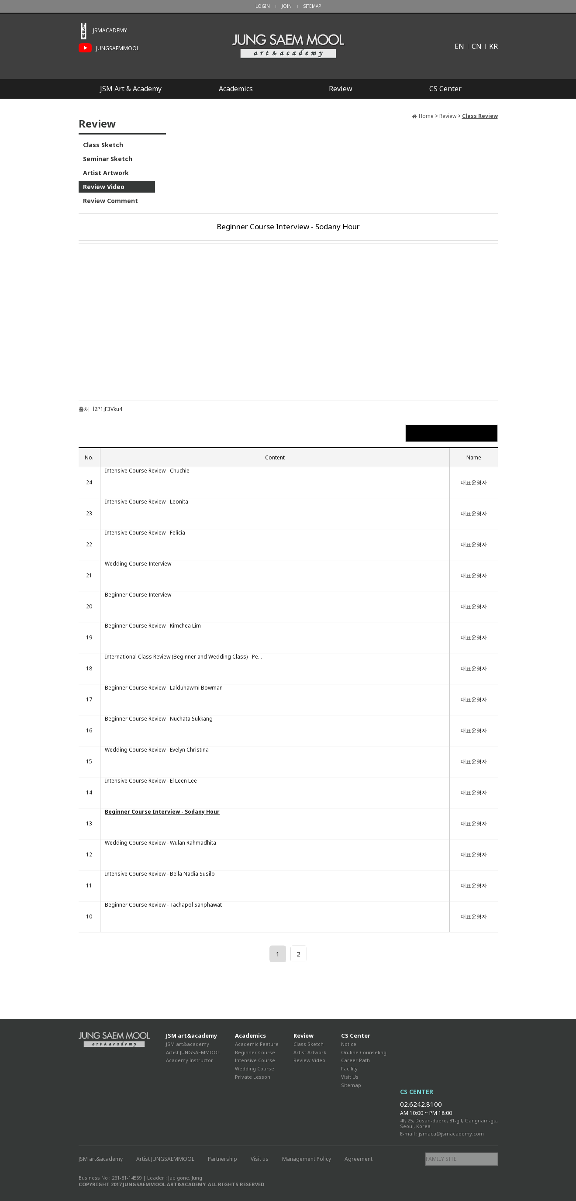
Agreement (359, 1159)
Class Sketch (103, 145)
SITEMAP (312, 6)
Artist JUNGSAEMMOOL (193, 1052)
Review (340, 88)
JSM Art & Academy (131, 88)
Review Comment (110, 201)
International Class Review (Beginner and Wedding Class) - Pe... (183, 656)
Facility (349, 1068)
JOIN (287, 6)
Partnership (222, 1159)
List (451, 433)
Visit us (260, 1159)
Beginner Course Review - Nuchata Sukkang (159, 718)
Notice (348, 1044)
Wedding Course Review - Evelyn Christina (157, 749)
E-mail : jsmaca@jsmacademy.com (442, 1133)
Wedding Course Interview (138, 563)
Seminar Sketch (107, 159)
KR (493, 46)
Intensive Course (255, 1060)
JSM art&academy (191, 1035)
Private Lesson (252, 1076)
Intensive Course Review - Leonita (146, 501)
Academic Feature (257, 1044)
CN (477, 46)
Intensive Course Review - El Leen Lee (151, 780)
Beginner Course (255, 1052)
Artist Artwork (106, 173)
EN (459, 46)
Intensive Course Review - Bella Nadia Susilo (160, 873)
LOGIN (262, 6)
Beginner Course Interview (138, 594)
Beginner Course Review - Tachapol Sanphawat (163, 904)
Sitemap (351, 1085)
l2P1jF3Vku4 (107, 409)
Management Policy (306, 1159)
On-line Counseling (363, 1052)
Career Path (355, 1060)
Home (426, 116)
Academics (236, 88)
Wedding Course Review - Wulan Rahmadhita (160, 842)
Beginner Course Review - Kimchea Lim (153, 625)
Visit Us (350, 1076)
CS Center (445, 88)
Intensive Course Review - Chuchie (147, 470)
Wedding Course (254, 1068)
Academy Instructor (189, 1060)
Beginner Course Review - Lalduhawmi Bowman (164, 687)
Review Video (103, 187)
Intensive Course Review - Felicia (145, 532)
